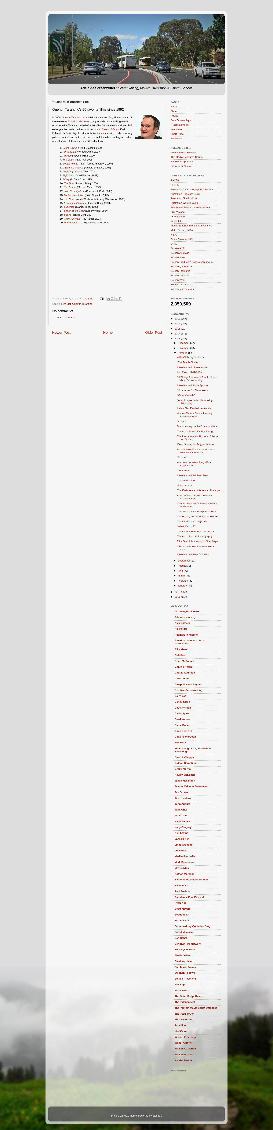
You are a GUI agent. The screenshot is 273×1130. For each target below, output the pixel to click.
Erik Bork (180, 742)
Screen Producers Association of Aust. (192, 262)
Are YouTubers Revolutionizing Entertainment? (194, 415)
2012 (178, 591)
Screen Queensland (182, 266)
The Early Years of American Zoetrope (198, 490)
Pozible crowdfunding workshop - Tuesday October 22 (196, 451)
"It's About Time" (186, 480)
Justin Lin (181, 815)
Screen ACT (177, 248)
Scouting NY (182, 914)
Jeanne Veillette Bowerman (191, 786)
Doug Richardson (185, 736)
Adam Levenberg (185, 617)
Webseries (177, 138)
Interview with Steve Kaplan (193, 367)
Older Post (153, 332)
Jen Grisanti (182, 792)
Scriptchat (181, 938)
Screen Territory (180, 275)
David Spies (182, 713)
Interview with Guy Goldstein (193, 554)
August (182, 565)
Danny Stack (182, 701)
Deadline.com (183, 719)
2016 (178, 323)
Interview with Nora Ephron (192, 385)
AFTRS (175, 184)
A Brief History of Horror (190, 357)
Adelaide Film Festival (183, 152)
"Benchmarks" (185, 485)
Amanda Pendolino (186, 634)
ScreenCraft (182, 920)
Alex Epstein (182, 623)
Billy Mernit (181, 649)
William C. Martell (185, 1048)
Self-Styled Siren (185, 949)
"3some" (182, 457)
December (184, 342)
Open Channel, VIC (182, 239)
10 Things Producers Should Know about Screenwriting (197, 379)
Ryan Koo (181, 902)
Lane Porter (182, 838)
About (174, 111)
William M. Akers (185, 1054)
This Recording (184, 1019)
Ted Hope (180, 984)
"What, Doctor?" (186, 526)
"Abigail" (182, 421)
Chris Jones (182, 678)
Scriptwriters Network (188, 943)
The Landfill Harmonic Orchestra (195, 531)
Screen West (178, 280)
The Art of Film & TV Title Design (195, 431)
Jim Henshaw (183, 798)
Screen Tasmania (180, 270)
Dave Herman (183, 707)
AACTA (175, 180)
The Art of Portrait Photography (194, 536)
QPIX (174, 243)
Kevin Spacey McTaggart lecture (195, 444)
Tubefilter (180, 1025)
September (184, 560)
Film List (66, 303)
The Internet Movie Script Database (196, 1007)
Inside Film (177, 221)
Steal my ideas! (184, 961)
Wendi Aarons (183, 1042)
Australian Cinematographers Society (192, 189)
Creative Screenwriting (188, 690)
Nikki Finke (181, 885)
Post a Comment (66, 317)
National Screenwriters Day (191, 879)
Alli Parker (181, 628)
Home (108, 332)
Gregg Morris (183, 768)
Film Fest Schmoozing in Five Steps (197, 541)
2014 (178, 333)
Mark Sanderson (185, 862)
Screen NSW (178, 257)
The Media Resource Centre (187, 157)
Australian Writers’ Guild (184, 202)
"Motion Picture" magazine (192, 521)
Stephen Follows (185, 972)
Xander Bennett (184, 1060)
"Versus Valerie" (186, 395)
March (181, 575)
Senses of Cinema (181, 284)
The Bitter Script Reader (189, 996)
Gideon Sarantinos (186, 763)
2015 (178, 328)
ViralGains (181, 1031)
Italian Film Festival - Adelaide (194, 408)
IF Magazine (178, 216)
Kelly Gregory (183, 827)
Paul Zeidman (183, 891)
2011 (178, 596)
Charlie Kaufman (185, 672)
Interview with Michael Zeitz (192, 475)
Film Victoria (178, 212)
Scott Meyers (183, 908)
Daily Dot (180, 696)
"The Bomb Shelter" (188, 362)
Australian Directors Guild (185, 194)
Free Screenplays (181, 120)
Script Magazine (184, 932)
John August (182, 804)
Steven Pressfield (185, 978)
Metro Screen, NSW (182, 230)
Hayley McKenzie (185, 774)
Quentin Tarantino (71, 117)
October (182, 353)
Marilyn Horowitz (185, 856)
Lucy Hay (180, 850)
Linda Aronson (184, 844)
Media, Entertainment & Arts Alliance (191, 225)
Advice (174, 115)
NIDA (174, 234)
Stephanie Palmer (185, 967)
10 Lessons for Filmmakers (192, 390)
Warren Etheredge (186, 1037)
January (182, 585)
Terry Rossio (182, 990)
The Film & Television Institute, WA (190, 207)
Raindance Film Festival (189, 897)
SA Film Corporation (182, 161)
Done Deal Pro (183, 731)
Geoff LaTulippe (184, 757)
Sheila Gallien (183, 955)
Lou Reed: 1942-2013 (189, 372)
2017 (178, 318)
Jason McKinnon (185, 780)
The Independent (185, 1002)
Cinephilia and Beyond (188, 684)
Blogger (156, 1115)
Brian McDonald (184, 661)
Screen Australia (180, 252)
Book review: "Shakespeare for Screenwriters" (194, 497)
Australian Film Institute (184, 198)
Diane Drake (182, 725)
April (181, 570)
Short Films (177, 133)
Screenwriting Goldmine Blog (192, 926)
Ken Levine (181, 833)
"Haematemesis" (180, 124)
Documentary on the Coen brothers (197, 426)
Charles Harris (183, 666)
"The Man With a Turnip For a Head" (197, 511)
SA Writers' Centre (181, 166)
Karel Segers (182, 821)
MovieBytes (182, 868)
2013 (178, 338)
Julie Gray (181, 809)
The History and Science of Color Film (198, 516)
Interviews (176, 129)
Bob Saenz (181, 655)
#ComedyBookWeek (187, 611)
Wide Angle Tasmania (183, 289)
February (183, 580)
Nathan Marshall (184, 873)
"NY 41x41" (183, 470)
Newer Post (61, 332)
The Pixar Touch (184, 1013)
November (184, 348)
